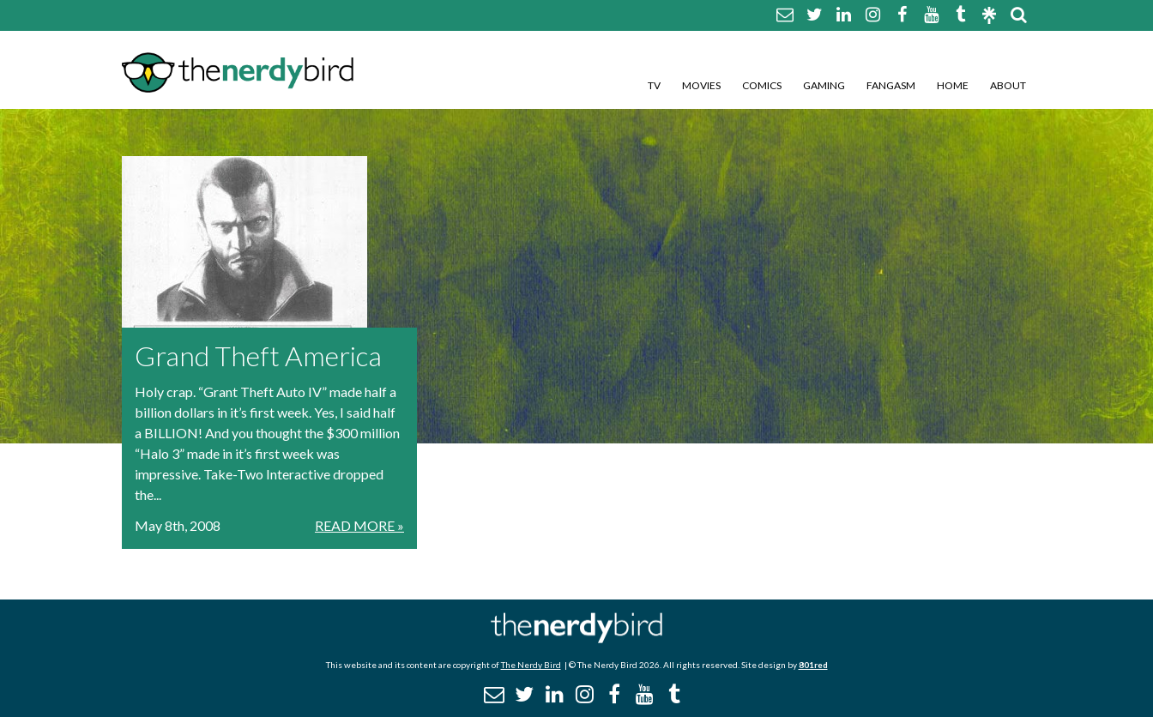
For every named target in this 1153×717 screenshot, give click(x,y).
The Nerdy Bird (531, 665)
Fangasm (890, 85)
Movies (701, 85)
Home (953, 85)
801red (813, 665)
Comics (762, 85)
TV (654, 85)
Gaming (824, 85)
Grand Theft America (258, 355)
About (1008, 85)
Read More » (359, 525)
